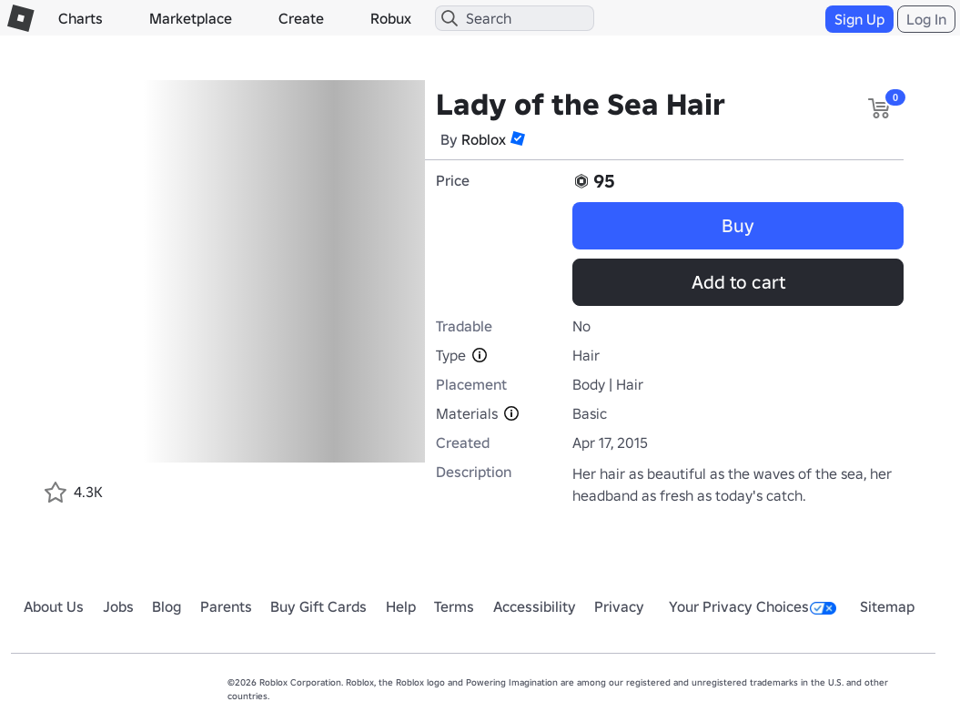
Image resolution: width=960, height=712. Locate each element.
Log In (926, 19)
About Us (54, 606)
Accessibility (534, 606)
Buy (738, 226)
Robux (390, 18)
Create (301, 18)
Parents (226, 606)
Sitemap (887, 606)
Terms (454, 606)
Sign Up (859, 19)
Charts (80, 18)
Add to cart (738, 282)
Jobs (118, 606)
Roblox (483, 139)
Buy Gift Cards (318, 606)
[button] (517, 138)
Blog (166, 606)
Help (401, 606)
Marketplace (190, 18)
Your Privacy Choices (752, 606)
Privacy (619, 606)
